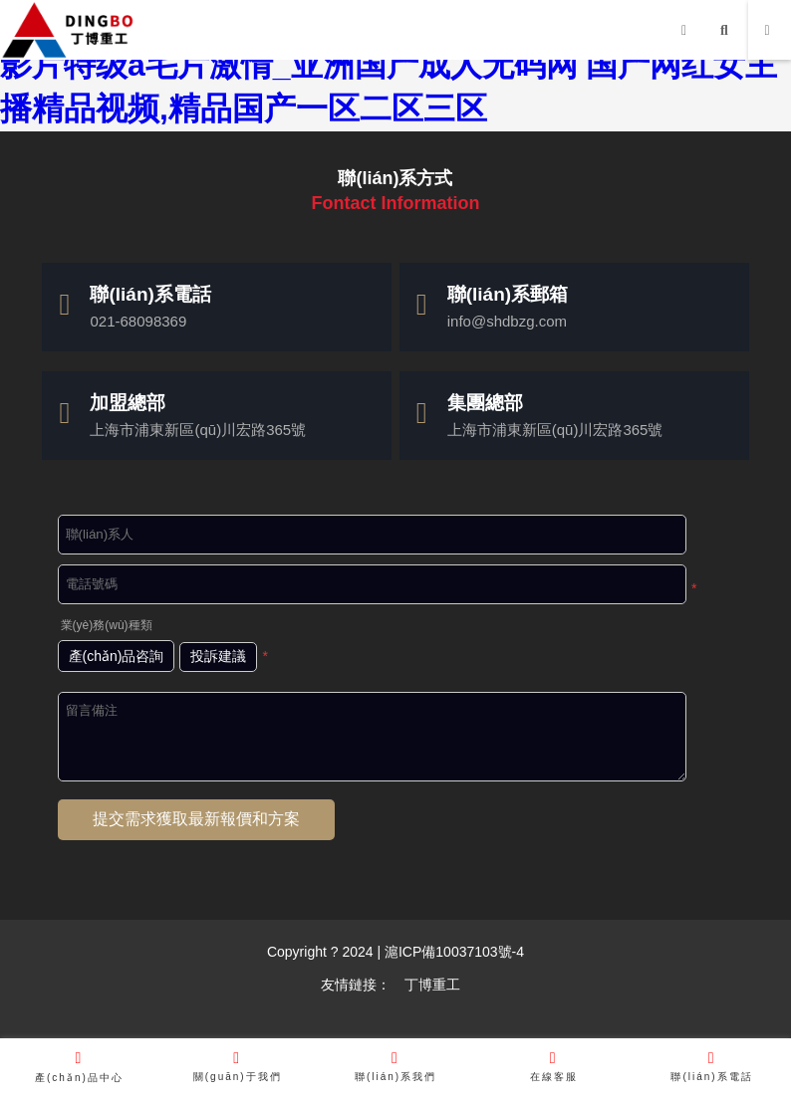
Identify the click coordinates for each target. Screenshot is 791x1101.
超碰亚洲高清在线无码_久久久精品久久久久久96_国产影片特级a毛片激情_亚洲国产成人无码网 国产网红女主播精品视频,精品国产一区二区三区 (388, 64)
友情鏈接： (356, 984)
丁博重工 (432, 984)
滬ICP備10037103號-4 (452, 952)
